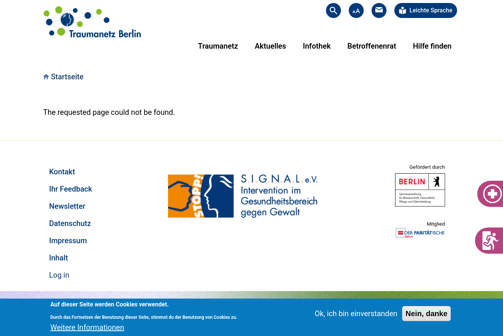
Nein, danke (426, 313)
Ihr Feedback (70, 188)
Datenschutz (70, 223)
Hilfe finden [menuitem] (432, 46)
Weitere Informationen (87, 327)
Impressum (68, 240)
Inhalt (58, 257)
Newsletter (67, 206)
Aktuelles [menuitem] (270, 46)
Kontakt (62, 171)
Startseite (67, 76)
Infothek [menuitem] (317, 46)
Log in (59, 275)
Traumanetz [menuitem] (218, 46)
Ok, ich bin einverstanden (356, 313)
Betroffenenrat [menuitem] (371, 46)
